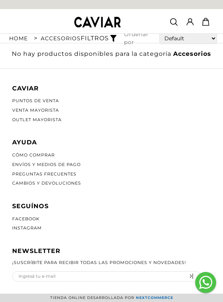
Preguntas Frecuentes (44, 174)
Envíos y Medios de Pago (46, 164)
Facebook (26, 218)
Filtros (99, 39)
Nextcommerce (154, 298)
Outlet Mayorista (37, 119)
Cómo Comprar (33, 155)
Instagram (27, 228)
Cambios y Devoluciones (46, 183)
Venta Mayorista (35, 110)
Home (18, 38)
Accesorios (61, 38)
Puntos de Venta (35, 100)
